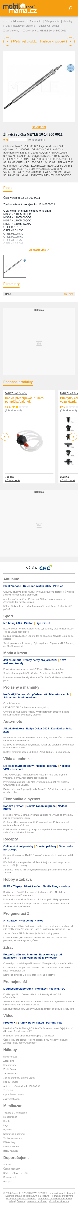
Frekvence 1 (9, 1177)
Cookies (21, 1201)
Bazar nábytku (10, 1151)
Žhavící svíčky (11, 30)
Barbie (6, 1121)
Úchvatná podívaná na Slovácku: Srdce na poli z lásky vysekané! (36, 899)
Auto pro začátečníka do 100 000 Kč (21, 1086)
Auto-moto (35, 21)
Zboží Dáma (9, 1069)
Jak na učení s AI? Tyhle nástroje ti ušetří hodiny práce (31, 933)
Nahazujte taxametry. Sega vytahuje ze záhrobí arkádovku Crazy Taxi (38, 1008)
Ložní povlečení (11, 1146)
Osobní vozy (9, 1065)
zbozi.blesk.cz (10, 1073)
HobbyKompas (10, 1082)
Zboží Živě (8, 1061)
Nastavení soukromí (37, 1201)
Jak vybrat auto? (11, 1099)
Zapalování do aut (49, 25)
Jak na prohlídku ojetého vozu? (19, 1077)
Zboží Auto (8, 1090)
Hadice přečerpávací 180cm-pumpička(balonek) (24, 399)
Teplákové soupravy (13, 1138)
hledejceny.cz (10, 1056)
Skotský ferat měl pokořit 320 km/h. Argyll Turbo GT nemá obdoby (36, 752)
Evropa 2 (7, 1181)
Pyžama (7, 1129)
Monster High (10, 1117)
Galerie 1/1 (39, 127)
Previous (5, 436)
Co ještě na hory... (12, 703)
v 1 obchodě (12, 480)
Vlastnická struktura (59, 1201)
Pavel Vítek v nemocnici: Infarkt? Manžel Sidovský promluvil (33, 669)
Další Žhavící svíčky (16, 393)
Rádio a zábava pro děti (15, 1173)
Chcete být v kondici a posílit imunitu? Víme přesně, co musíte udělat (38, 963)
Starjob (7, 1164)
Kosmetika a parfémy (14, 1134)
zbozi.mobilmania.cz (14, 21)
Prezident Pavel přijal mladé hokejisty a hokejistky (28, 1035)
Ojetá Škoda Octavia (13, 1094)
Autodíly (67, 21)
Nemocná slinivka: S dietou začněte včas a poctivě (29, 975)
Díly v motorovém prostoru (20, 25)
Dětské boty (9, 1142)
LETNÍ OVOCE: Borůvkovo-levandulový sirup (26, 707)
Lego (5, 1125)
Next (73, 437)
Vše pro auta (52, 21)
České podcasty (11, 1168)
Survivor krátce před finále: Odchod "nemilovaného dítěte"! (33, 673)
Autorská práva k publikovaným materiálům (27, 1196)
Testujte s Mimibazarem (15, 1112)
